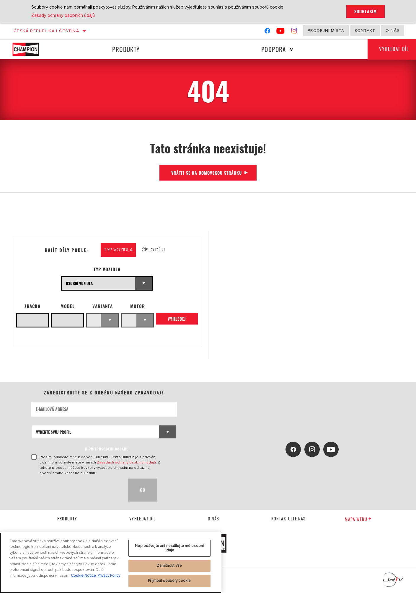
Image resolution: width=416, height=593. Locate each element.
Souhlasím (365, 11)
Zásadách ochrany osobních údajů (126, 462)
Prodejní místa (326, 30)
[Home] (32, 49)
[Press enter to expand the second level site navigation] (291, 49)
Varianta (102, 306)
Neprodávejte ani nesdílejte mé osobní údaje (169, 548)
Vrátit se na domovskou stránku (206, 173)
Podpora (273, 49)
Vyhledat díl (142, 518)
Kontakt (365, 30)
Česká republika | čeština (46, 30)
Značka (32, 306)
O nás (393, 30)
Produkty (126, 49)
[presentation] (76, 490)
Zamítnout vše (169, 565)
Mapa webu (358, 519)
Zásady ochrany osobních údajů (63, 15)
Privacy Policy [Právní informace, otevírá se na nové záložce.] (108, 575)
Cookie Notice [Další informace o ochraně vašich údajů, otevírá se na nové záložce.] (83, 575)
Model (68, 306)
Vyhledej (177, 319)
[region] (110, 563)
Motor (137, 306)
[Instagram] (294, 32)
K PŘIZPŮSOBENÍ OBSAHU (107, 448)
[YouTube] (280, 32)
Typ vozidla (107, 269)
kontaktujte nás (288, 518)
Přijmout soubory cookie (169, 580)
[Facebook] (267, 32)
